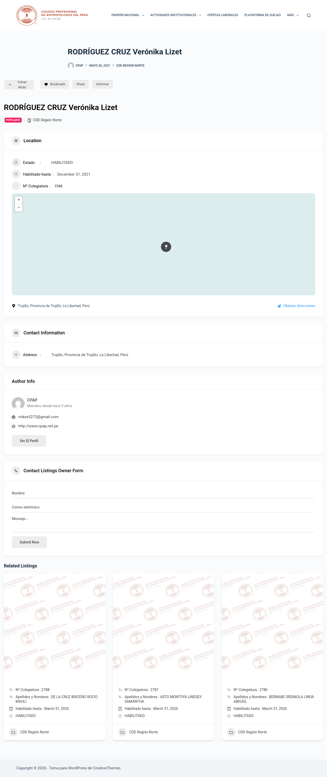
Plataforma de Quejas (262, 15)
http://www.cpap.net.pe (38, 426)
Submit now (29, 542)
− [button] (19, 207)
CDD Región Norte (130, 65)
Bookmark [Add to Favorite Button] (54, 84)
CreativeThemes (107, 768)
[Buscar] (309, 15)
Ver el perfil (29, 441)
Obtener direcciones (296, 306)
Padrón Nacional (129, 15)
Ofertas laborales (222, 15)
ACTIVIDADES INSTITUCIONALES (176, 15)
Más (293, 15)
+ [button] (19, 200)
